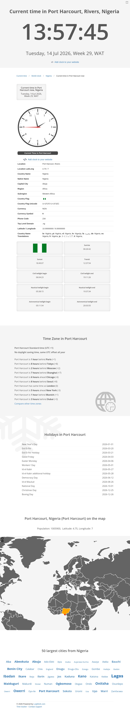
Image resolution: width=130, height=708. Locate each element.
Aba (8, 661)
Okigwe (78, 683)
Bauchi (116, 661)
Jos (59, 676)
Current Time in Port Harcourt (37, 153)
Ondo (89, 683)
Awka (105, 661)
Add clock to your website (67, 62)
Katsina (94, 676)
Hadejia (106, 669)
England (49, 669)
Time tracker (22, 707)
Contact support (35, 707)
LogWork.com (39, 704)
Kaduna (70, 676)
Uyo (94, 691)
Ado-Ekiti (49, 661)
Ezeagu (85, 669)
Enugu (60, 669)
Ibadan (116, 669)
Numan (48, 683)
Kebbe (105, 676)
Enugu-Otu (73, 669)
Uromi (78, 691)
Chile (40, 669)
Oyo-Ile (32, 691)
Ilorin (41, 676)
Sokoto (67, 691)
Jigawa (51, 676)
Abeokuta (21, 661)
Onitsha (102, 683)
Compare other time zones (28, 403)
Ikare (22, 676)
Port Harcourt (49, 691)
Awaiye (95, 661)
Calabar (30, 669)
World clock (36, 76)
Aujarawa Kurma (81, 662)
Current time (22, 76)
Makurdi (27, 683)
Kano (82, 676)
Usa (87, 691)
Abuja (36, 661)
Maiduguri (11, 683)
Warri (104, 691)
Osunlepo (117, 683)
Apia (59, 661)
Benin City (14, 669)
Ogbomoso (63, 683)
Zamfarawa (117, 691)
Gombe (96, 669)
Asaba (68, 662)
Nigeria (49, 76)
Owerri (7, 691)
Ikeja (32, 676)
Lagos (117, 676)
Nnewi (38, 684)
